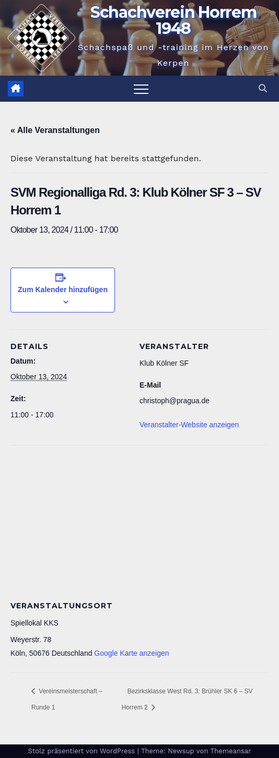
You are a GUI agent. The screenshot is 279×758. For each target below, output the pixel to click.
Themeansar (231, 751)
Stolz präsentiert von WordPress (82, 751)
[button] (263, 88)
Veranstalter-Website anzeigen (189, 424)
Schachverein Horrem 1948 (173, 20)
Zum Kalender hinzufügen (63, 289)
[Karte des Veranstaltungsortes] (139, 520)
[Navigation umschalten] (141, 89)
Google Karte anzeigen (131, 653)
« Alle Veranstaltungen (55, 130)
